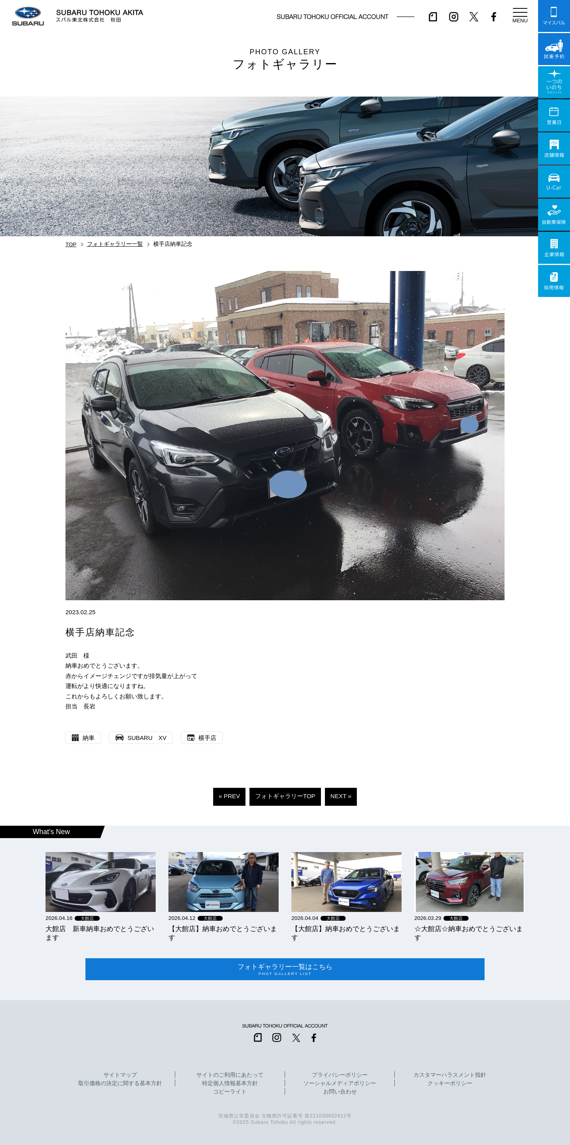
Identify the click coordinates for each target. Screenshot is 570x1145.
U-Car (554, 182)
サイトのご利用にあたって (229, 1075)
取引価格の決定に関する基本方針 (120, 1083)
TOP (71, 244)
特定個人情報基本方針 (230, 1083)
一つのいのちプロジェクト (554, 82)
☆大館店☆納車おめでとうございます (468, 933)
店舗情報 (554, 148)
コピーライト (230, 1092)
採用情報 (554, 281)
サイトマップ (120, 1075)
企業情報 (554, 248)
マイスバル (554, 16)
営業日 (554, 115)
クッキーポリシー (450, 1083)
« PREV (229, 796)
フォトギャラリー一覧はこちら (285, 969)
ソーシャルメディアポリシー (339, 1083)
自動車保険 (554, 215)
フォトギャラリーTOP (285, 796)
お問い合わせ (340, 1092)
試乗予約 (554, 49)
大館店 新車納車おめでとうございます (100, 933)
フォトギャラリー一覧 (115, 244)
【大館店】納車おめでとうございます (222, 933)
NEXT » (341, 796)
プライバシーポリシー (340, 1075)
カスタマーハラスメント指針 (450, 1075)
